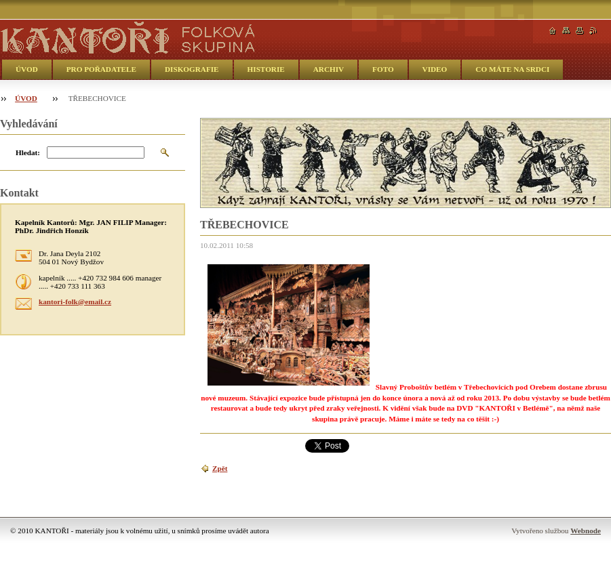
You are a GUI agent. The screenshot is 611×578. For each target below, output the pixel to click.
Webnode (585, 531)
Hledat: (28, 152)
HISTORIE (266, 69)
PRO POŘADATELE (101, 69)
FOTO (383, 69)
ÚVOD (27, 69)
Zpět (219, 468)
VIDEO (435, 69)
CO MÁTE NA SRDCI (512, 69)
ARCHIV (328, 69)
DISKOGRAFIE (192, 69)
